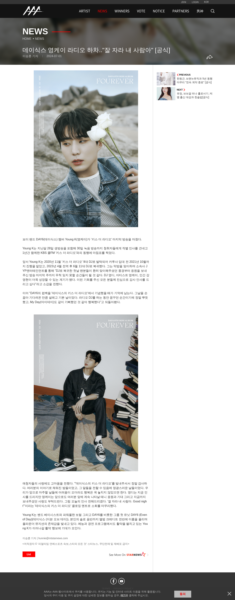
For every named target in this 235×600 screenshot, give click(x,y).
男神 (200, 11)
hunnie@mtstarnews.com (53, 538)
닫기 (229, 594)
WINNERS (122, 11)
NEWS (102, 11)
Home (27, 38)
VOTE (141, 11)
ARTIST (84, 11)
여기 (123, 595)
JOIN (183, 2)
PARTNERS (180, 11)
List (29, 554)
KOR (206, 2)
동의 (183, 594)
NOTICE (159, 11)
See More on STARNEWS (129, 554)
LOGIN (195, 2)
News (39, 38)
